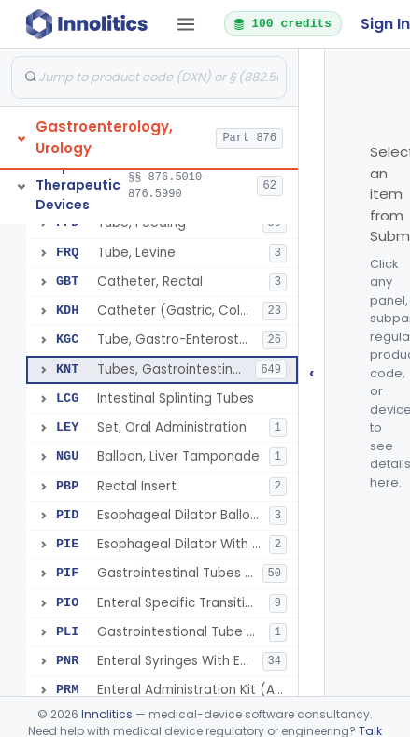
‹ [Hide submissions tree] (312, 372)
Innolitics (107, 714)
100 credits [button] (282, 23)
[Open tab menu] (186, 24)
